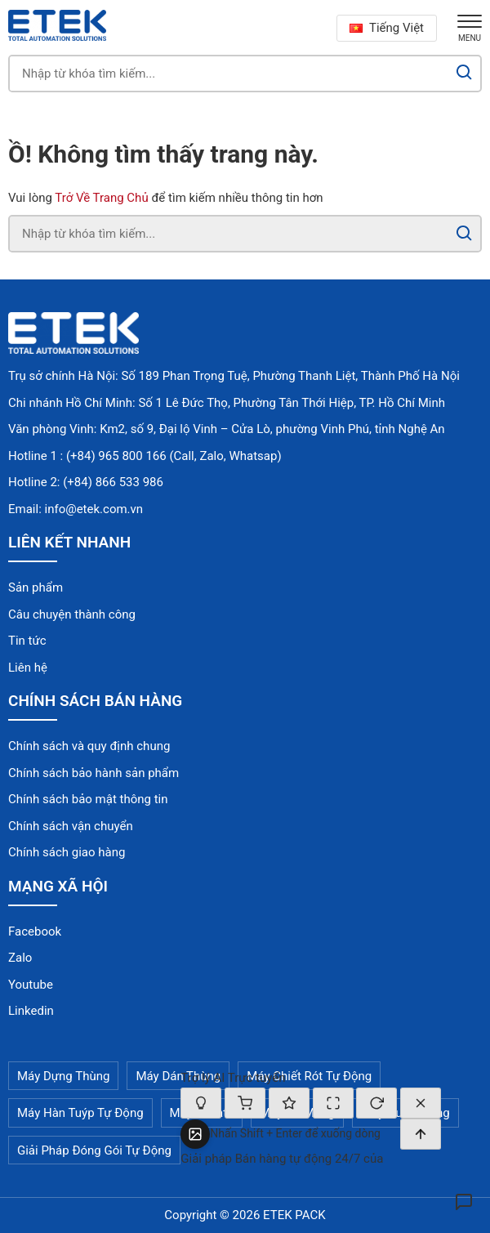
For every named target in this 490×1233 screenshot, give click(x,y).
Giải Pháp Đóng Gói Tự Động (94, 1150)
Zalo (20, 957)
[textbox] (305, 1133)
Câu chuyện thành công (72, 614)
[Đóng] (420, 1103)
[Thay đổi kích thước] (333, 1103)
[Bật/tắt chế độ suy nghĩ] (200, 1103)
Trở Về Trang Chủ (101, 197)
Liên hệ (27, 667)
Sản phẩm (35, 587)
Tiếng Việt (387, 27)
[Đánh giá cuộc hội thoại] (289, 1103)
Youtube (30, 984)
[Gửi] (420, 1134)
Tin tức (27, 640)
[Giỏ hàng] (245, 1103)
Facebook (34, 931)
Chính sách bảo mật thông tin (88, 799)
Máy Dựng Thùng (63, 1076)
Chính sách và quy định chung (89, 746)
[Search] (464, 73)
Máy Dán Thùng (178, 1076)
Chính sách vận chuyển (70, 826)
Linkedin (31, 1010)
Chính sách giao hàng (66, 852)
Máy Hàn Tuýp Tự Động (80, 1113)
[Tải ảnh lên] (195, 1134)
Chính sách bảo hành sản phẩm (93, 773)
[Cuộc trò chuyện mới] (376, 1103)
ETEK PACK (294, 1215)
